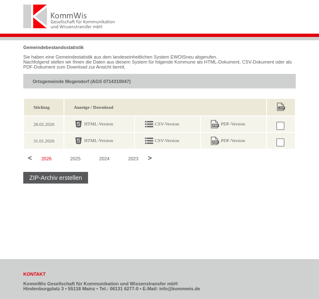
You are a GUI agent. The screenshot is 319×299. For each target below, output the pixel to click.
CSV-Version (167, 123)
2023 (133, 158)
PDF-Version (233, 123)
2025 (75, 158)
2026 (46, 158)
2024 (104, 158)
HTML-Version (98, 123)
